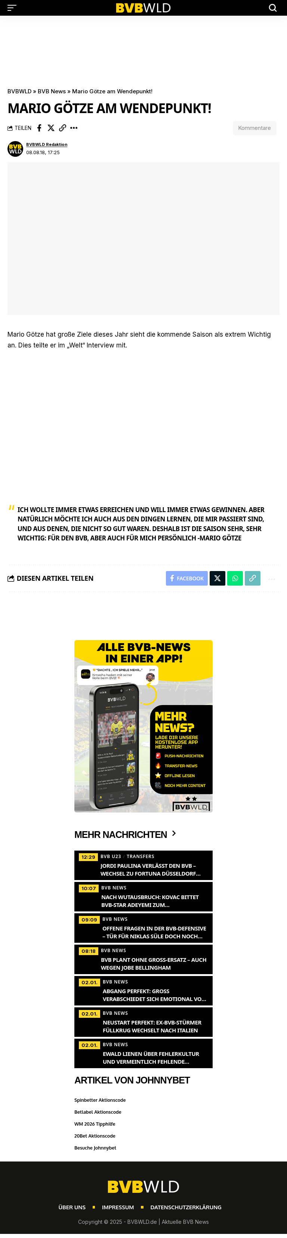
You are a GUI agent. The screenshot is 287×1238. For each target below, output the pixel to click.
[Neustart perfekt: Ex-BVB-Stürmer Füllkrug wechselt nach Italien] (143, 1022)
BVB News (52, 91)
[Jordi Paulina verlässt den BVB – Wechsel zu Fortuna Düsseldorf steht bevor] (143, 865)
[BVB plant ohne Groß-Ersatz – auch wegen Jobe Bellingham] (143, 959)
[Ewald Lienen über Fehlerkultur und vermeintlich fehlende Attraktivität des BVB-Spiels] (143, 1053)
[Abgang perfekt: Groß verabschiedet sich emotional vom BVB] (143, 990)
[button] (13, 8)
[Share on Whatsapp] (235, 578)
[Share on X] (51, 128)
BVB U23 (111, 857)
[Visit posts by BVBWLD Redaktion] (15, 149)
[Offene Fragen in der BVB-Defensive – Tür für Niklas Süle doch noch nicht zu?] (143, 928)
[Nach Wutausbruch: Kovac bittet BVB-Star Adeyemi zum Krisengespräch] (143, 896)
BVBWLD (19, 91)
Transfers (140, 857)
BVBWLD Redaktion (46, 144)
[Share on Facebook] (39, 128)
